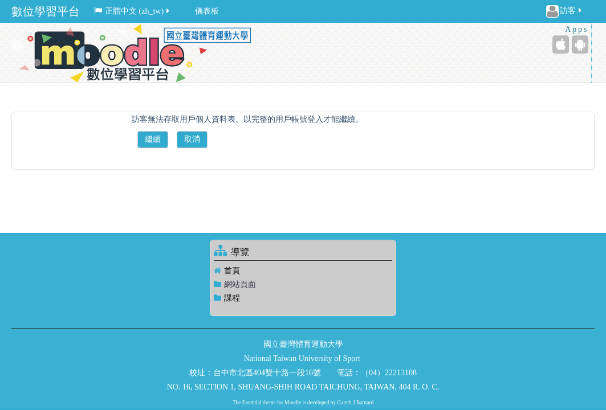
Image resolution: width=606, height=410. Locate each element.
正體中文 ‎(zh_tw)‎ (132, 11)
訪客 (564, 11)
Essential (252, 402)
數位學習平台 (45, 11)
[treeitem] (303, 271)
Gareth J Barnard (355, 402)
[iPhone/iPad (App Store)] (560, 44)
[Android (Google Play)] (580, 44)
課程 (232, 298)
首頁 (232, 270)
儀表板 (207, 11)
